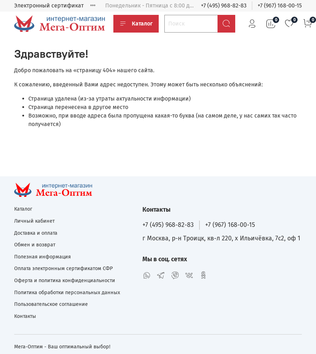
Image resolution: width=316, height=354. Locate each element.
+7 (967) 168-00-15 (280, 5)
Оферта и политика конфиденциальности (64, 281)
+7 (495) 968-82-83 (224, 5)
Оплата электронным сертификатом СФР (63, 269)
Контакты (25, 316)
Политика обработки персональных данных (67, 293)
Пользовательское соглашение (51, 304)
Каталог (136, 23)
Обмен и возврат (34, 245)
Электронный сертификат (49, 5)
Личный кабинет (34, 221)
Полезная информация (42, 257)
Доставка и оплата (35, 233)
